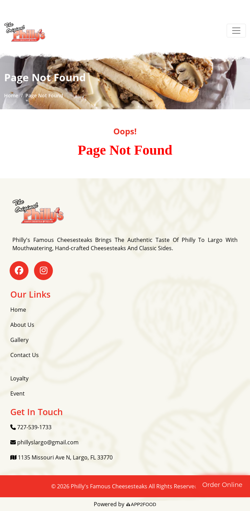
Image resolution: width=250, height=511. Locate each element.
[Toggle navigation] (236, 30)
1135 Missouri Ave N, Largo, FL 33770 (61, 457)
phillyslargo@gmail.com (44, 442)
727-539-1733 (31, 427)
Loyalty (19, 378)
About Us (22, 325)
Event (17, 393)
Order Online (222, 485)
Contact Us (24, 355)
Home (11, 95)
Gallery (19, 340)
